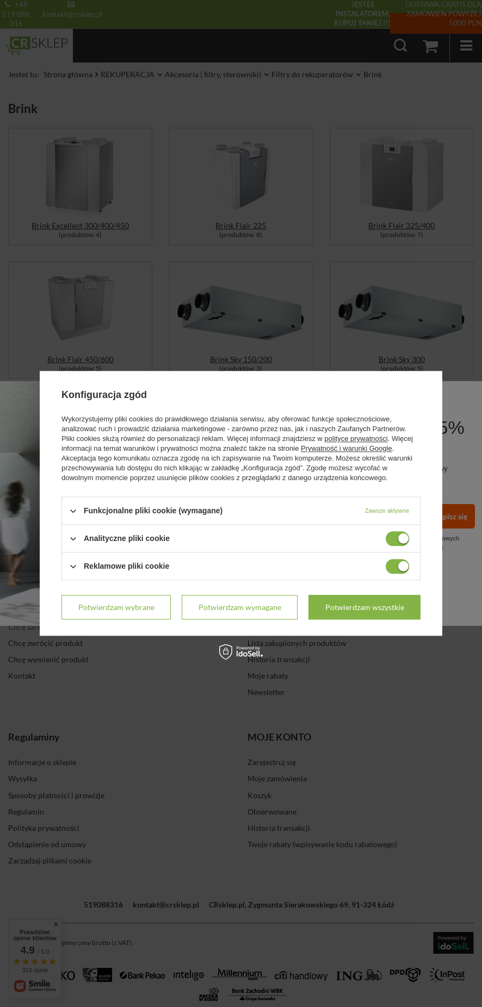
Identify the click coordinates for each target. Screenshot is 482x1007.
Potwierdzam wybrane (116, 607)
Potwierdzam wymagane (240, 607)
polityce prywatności (355, 438)
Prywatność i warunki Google (346, 448)
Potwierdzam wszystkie (364, 607)
